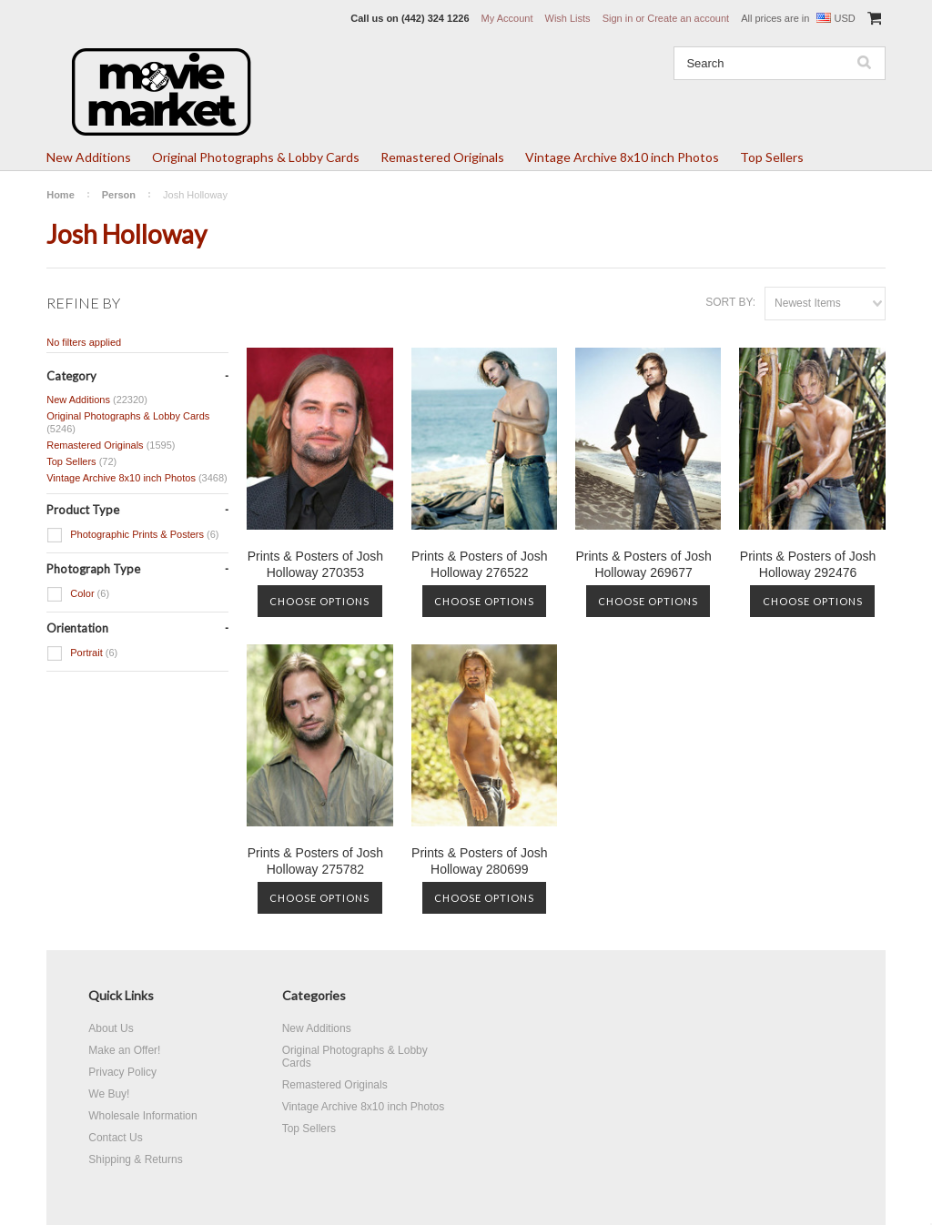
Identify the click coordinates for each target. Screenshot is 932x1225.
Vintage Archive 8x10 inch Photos (622, 157)
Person (119, 194)
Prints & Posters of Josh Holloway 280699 (479, 860)
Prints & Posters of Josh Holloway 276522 (479, 564)
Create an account (688, 18)
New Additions (88, 157)
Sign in (618, 18)
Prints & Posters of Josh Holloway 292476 (808, 564)
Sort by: (730, 302)
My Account (507, 18)
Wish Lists (568, 18)
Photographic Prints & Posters (132, 535)
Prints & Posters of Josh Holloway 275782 (315, 860)
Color (77, 594)
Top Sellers (772, 157)
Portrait (81, 653)
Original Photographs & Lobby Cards (256, 157)
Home (60, 194)
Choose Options (319, 601)
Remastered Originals (442, 157)
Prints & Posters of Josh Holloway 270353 (315, 564)
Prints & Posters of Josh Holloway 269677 (643, 564)
